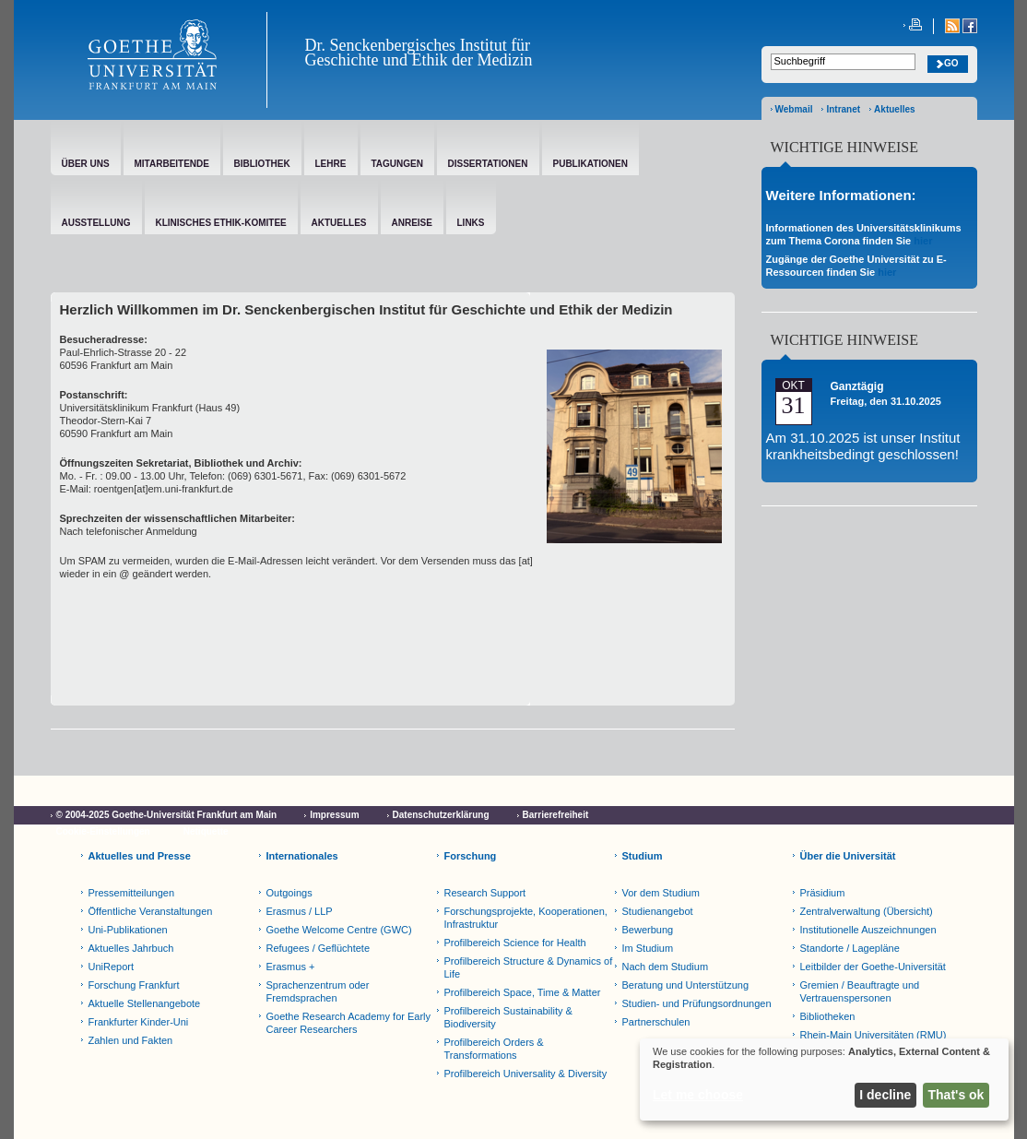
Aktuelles (894, 109)
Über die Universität (848, 855)
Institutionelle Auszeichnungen (868, 929)
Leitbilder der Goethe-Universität (873, 966)
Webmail (794, 109)
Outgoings (289, 892)
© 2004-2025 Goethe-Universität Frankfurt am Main (166, 815)
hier (923, 240)
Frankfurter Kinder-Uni (139, 1021)
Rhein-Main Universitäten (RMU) (873, 1034)
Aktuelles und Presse (140, 855)
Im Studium (648, 948)
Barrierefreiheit (556, 815)
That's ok (956, 1094)
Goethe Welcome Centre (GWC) (339, 929)
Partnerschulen (656, 1021)
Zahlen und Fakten (131, 1040)
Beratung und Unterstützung (686, 985)
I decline (885, 1094)
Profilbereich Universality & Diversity (526, 1073)
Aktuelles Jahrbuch (131, 948)
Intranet (843, 109)
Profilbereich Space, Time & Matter (522, 992)
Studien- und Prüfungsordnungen (697, 1003)
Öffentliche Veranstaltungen (151, 911)
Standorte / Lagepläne (850, 948)
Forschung (470, 855)
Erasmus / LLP (299, 911)
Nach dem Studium (665, 966)
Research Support (485, 892)
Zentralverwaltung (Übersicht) (866, 911)
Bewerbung (648, 929)
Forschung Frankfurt (134, 985)
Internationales (302, 855)
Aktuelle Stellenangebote (145, 1003)
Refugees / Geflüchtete (318, 948)
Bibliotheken (828, 1016)
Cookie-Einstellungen (103, 831)
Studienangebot (657, 911)
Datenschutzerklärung (441, 815)
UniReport (112, 966)
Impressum (334, 815)
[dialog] (824, 1079)
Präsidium (822, 892)
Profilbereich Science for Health (515, 942)
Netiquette (206, 831)
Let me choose (698, 1094)
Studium (642, 855)
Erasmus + (290, 966)
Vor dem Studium (661, 892)
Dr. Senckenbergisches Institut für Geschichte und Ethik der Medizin (419, 52)
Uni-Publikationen (128, 929)
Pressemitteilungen (132, 892)
